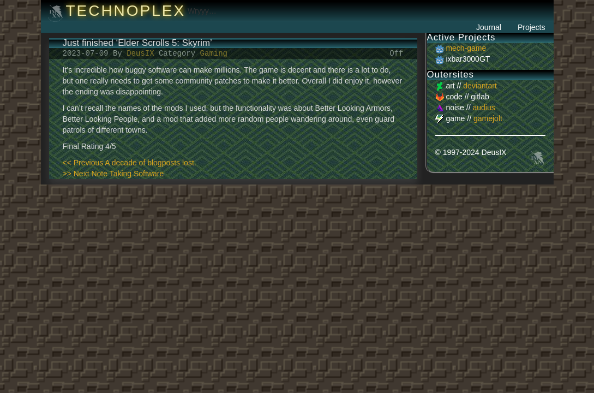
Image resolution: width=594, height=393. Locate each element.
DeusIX (143, 53)
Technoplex (125, 10)
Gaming (213, 53)
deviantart (479, 85)
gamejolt (487, 118)
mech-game (466, 48)
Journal (488, 27)
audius (483, 107)
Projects (531, 27)
